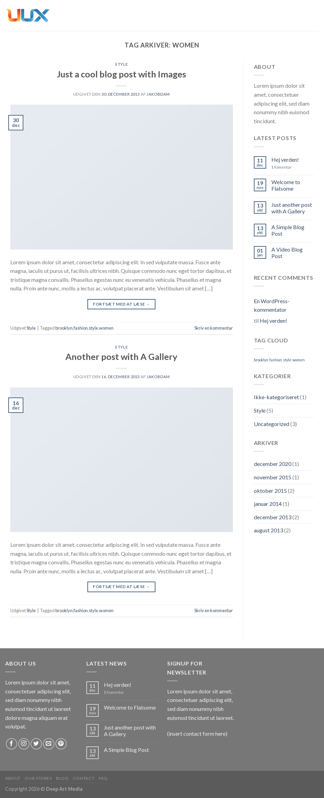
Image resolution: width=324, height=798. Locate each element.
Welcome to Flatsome (285, 185)
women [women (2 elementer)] (298, 360)
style (93, 328)
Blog (62, 778)
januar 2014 (268, 503)
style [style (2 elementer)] (287, 360)
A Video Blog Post (287, 252)
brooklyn (64, 328)
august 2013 (268, 530)
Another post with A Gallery (121, 356)
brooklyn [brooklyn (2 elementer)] (261, 360)
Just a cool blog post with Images (121, 74)
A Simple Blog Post (287, 230)
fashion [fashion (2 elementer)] (275, 360)
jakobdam (158, 94)
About (13, 778)
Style (121, 64)
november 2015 (272, 477)
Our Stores (38, 778)
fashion (81, 328)
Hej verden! (285, 159)
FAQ (103, 778)
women (106, 328)
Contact (83, 778)
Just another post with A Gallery (291, 207)
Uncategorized (271, 424)
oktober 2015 (270, 490)
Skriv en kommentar (213, 328)
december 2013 (272, 517)
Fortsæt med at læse (121, 304)
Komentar (281, 167)
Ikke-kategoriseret (276, 397)
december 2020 (272, 463)
